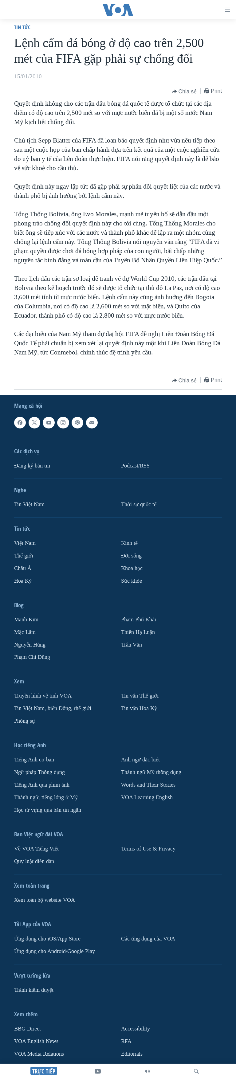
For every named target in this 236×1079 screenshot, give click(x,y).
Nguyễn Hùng (29, 644)
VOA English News (36, 1041)
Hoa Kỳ (23, 580)
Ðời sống (131, 555)
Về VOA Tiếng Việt (36, 848)
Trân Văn (131, 644)
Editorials (132, 1053)
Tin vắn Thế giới (140, 696)
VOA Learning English (147, 797)
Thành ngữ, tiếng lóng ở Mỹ (46, 797)
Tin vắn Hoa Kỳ (139, 708)
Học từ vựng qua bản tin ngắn (47, 810)
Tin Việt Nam (29, 504)
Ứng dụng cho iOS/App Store (47, 938)
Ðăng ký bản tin (32, 465)
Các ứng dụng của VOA (148, 938)
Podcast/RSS (135, 465)
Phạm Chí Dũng (32, 657)
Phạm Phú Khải (138, 619)
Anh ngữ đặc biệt (140, 760)
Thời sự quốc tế (138, 504)
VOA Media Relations (39, 1053)
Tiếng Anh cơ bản (34, 760)
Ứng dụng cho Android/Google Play (54, 951)
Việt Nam (25, 543)
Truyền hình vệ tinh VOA (43, 696)
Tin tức (22, 27)
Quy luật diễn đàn (34, 861)
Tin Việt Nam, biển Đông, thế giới (52, 708)
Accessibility (135, 1028)
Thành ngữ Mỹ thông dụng (151, 772)
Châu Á (22, 568)
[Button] (184, 92)
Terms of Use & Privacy (148, 848)
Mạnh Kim (26, 619)
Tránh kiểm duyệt (33, 990)
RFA (126, 1041)
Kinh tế (129, 543)
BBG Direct (27, 1028)
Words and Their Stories (148, 784)
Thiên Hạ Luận (138, 632)
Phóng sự (24, 721)
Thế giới (23, 555)
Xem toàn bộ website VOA (44, 900)
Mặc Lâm (25, 632)
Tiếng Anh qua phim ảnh (41, 784)
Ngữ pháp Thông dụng (39, 772)
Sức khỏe (131, 580)
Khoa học (132, 568)
